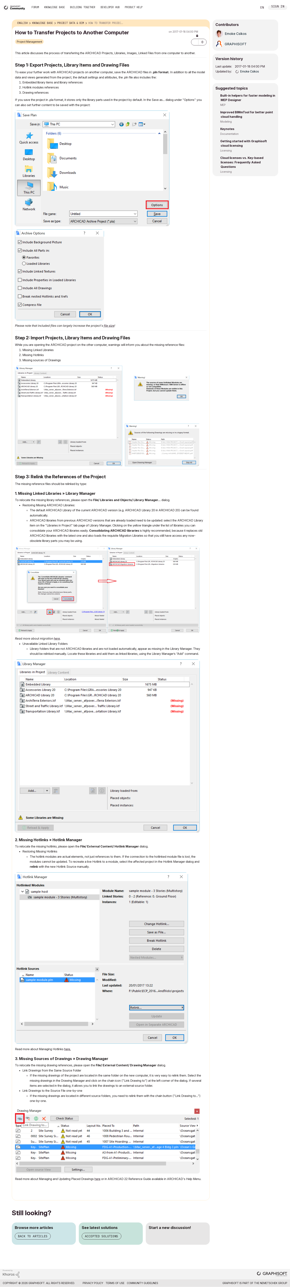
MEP (223, 104)
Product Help (134, 7)
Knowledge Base (54, 7)
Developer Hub (110, 7)
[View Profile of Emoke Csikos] (236, 34)
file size (109, 325)
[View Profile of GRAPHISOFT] (236, 44)
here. (67, 1049)
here (57, 638)
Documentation (229, 133)
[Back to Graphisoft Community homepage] (15, 7)
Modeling (226, 121)
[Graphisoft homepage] (272, 1274)
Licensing (226, 150)
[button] (194, 42)
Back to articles (33, 1236)
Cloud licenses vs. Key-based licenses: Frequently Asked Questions (241, 162)
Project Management (29, 41)
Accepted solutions (101, 1236)
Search (251, 7)
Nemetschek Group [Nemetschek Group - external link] (273, 1283)
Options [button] (204, 23)
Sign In (277, 6)
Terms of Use (115, 1283)
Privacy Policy (93, 1283)
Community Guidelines (142, 1283)
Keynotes (227, 129)
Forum (35, 7)
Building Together (82, 7)
